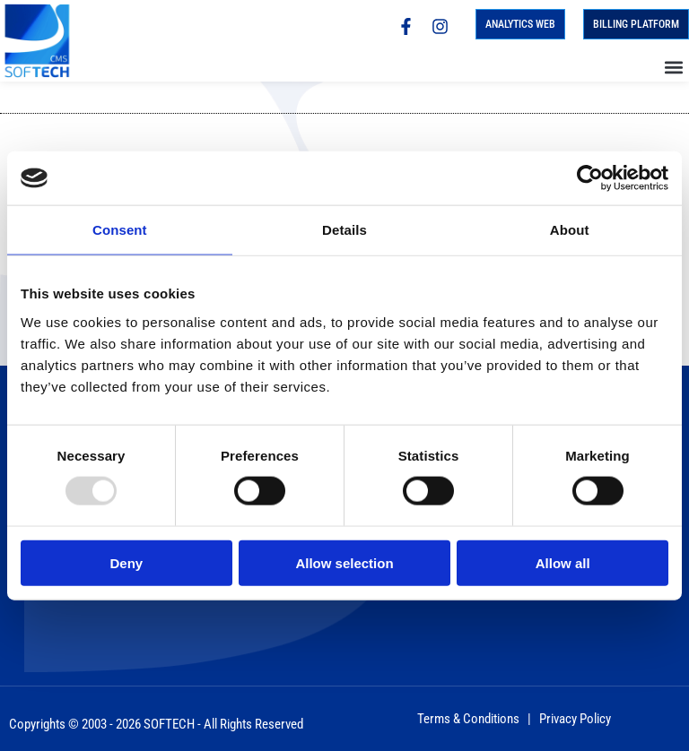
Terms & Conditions (468, 719)
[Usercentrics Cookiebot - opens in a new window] (589, 178)
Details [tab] (344, 229)
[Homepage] (42, 41)
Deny (126, 562)
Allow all (563, 562)
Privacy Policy (575, 719)
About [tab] (569, 229)
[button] (674, 67)
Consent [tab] (119, 229)
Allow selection (344, 562)
